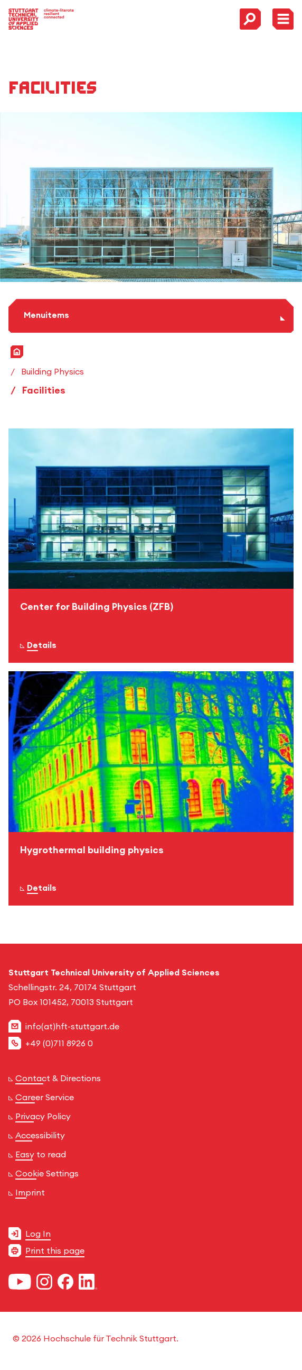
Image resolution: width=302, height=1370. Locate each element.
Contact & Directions (58, 1078)
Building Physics (52, 371)
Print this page (54, 1250)
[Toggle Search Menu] (250, 19)
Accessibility (40, 1135)
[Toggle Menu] (283, 19)
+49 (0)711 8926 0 (59, 1043)
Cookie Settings (47, 1173)
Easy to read (40, 1154)
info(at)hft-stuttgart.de (72, 1026)
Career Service (44, 1097)
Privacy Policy (43, 1116)
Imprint (30, 1192)
